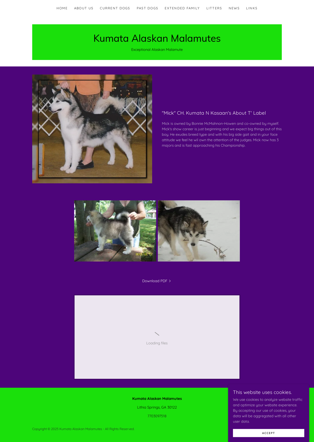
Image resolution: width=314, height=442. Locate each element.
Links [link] (251, 8)
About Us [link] (83, 8)
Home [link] (62, 8)
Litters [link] (214, 8)
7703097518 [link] (157, 416)
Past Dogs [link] (147, 8)
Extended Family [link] (182, 8)
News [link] (234, 8)
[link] (157, 40)
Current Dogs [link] (115, 8)
